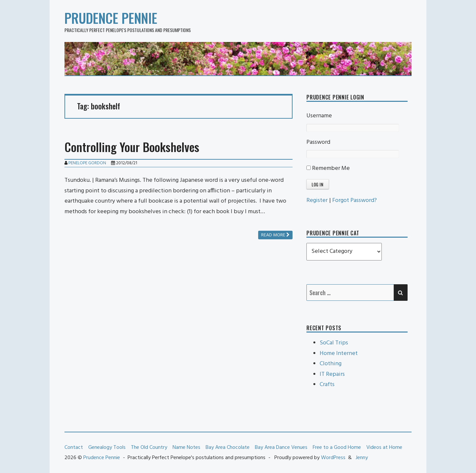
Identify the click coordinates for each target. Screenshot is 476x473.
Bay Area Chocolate (228, 447)
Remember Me (328, 168)
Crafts (327, 384)
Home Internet (339, 353)
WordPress (333, 457)
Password (318, 142)
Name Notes (186, 447)
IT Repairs (332, 374)
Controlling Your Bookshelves (131, 146)
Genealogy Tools (107, 447)
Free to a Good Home (337, 447)
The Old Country (149, 447)
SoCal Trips (334, 343)
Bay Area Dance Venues (281, 447)
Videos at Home (384, 447)
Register (317, 200)
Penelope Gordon (87, 163)
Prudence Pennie (110, 18)
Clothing (330, 364)
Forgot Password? (354, 200)
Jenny (362, 457)
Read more (275, 235)
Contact (73, 447)
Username (319, 116)
